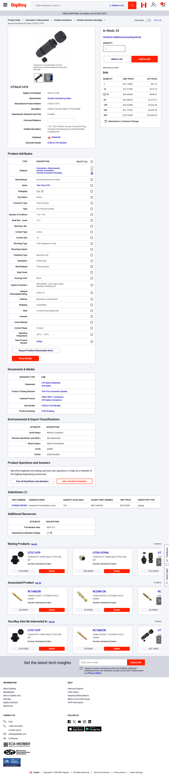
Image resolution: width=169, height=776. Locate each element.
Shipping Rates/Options (78, 695)
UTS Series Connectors (52, 400)
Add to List (116, 59)
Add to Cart (145, 59)
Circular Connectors (63, 20)
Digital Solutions (10, 702)
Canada (34, 772)
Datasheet (54, 137)
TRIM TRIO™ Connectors (53, 397)
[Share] (157, 20)
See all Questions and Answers (32, 481)
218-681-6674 (12, 730)
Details (52, 571)
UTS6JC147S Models (57, 143)
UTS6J (39, 341)
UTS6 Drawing (48, 411)
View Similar (25, 358)
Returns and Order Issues (79, 699)
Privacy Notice (94, 673)
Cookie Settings (136, 772)
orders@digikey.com (14, 734)
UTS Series (46, 386)
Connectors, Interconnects (37, 20)
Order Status (73, 692)
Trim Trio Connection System (54, 391)
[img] (18, 6)
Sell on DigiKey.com (12, 695)
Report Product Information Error (36, 350)
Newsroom (8, 706)
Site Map (7, 699)
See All (34, 544)
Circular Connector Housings (89, 20)
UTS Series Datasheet (51, 383)
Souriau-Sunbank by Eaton (59, 98)
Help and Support (75, 689)
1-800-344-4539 (13, 726)
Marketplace (8, 692)
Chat (8, 721)
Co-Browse (10, 738)
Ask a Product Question (74, 481)
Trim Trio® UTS (43, 185)
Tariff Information (75, 702)
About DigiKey (9, 689)
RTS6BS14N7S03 (19, 505)
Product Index (14, 20)
